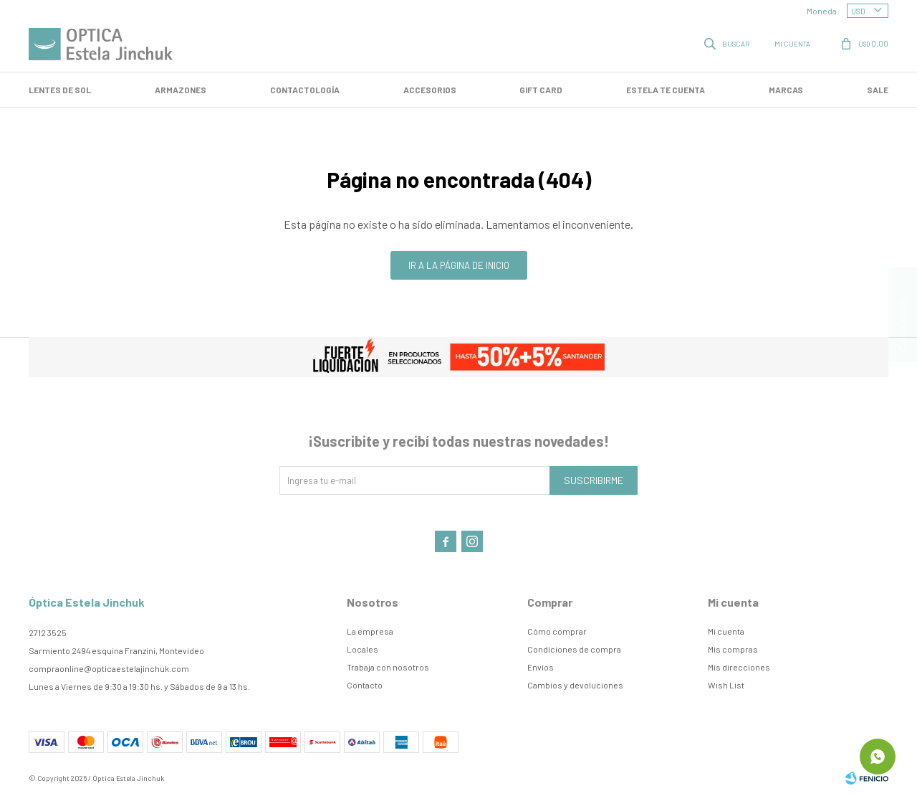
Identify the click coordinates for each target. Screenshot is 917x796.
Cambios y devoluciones (575, 685)
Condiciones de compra (574, 649)
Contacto (365, 685)
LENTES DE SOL (60, 90)
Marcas (786, 90)
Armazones (180, 90)
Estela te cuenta (665, 90)
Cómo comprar (557, 631)
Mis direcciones (739, 667)
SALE (877, 90)
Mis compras (733, 649)
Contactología (305, 90)
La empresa (370, 631)
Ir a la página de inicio (458, 265)
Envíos (540, 667)
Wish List (726, 685)
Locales (362, 649)
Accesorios (429, 90)
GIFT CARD (540, 90)
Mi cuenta (726, 631)
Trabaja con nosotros (388, 667)
